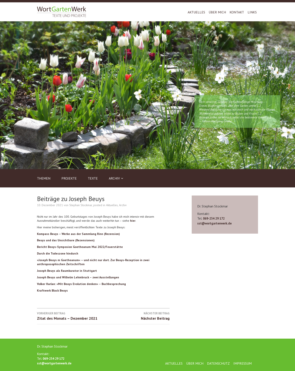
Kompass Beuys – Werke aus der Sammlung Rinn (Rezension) (78, 234)
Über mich (217, 12)
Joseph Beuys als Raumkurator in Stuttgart (67, 271)
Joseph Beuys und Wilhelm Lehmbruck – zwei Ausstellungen (78, 277)
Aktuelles (196, 12)
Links (252, 12)
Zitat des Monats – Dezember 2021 (70, 316)
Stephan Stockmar (80, 205)
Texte (93, 178)
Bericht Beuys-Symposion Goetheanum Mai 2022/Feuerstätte (80, 247)
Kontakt (237, 12)
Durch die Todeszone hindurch (57, 253)
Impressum (242, 363)
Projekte (69, 178)
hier (132, 221)
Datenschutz (218, 363)
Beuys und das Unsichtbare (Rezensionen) (66, 240)
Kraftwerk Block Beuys (52, 290)
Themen (43, 178)
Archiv (114, 178)
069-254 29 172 (214, 218)
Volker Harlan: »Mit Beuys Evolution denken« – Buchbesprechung (81, 284)
